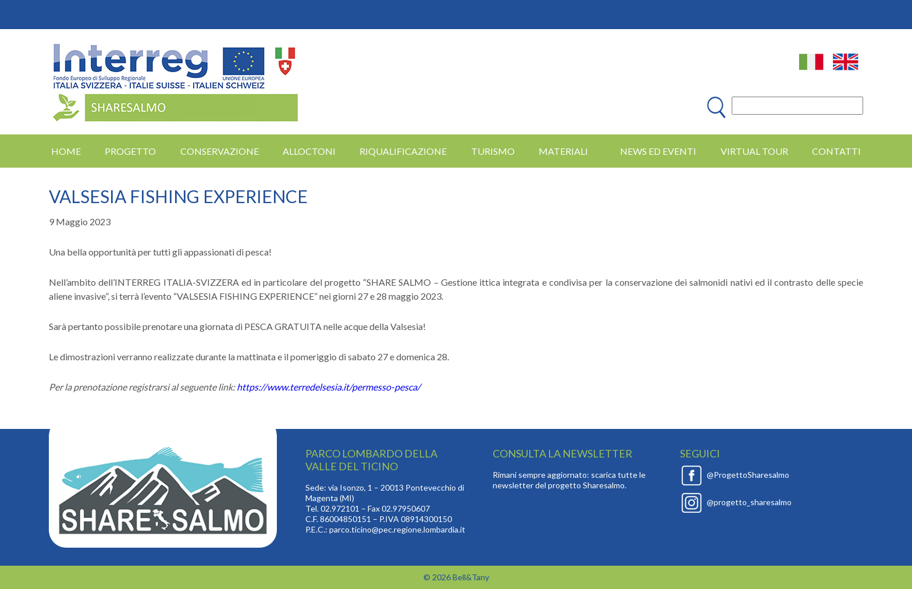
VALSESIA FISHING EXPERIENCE (178, 196)
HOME (66, 151)
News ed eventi (658, 151)
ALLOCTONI (309, 151)
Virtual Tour (754, 151)
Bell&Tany (471, 577)
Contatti (836, 151)
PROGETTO (130, 151)
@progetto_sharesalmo (749, 502)
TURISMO (493, 151)
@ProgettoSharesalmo (748, 475)
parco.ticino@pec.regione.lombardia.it (397, 529)
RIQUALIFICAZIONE (403, 151)
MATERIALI (563, 151)
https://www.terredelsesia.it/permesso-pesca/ (329, 386)
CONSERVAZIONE (219, 151)
